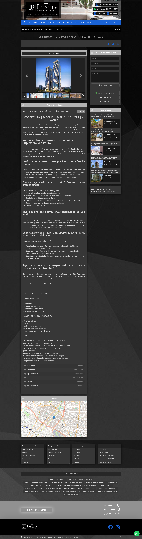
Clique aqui (95, 191)
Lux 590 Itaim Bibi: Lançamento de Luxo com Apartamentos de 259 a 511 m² (104, 157)
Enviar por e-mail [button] (105, 85)
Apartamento (52, 449)
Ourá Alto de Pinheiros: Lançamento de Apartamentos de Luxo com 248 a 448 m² (104, 171)
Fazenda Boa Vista (28, 449)
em (58, 479)
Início (25, 29)
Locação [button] (59, 22)
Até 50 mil (103, 449)
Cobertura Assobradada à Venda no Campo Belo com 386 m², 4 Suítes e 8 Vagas (103, 116)
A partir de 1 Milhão (106, 462)
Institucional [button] (32, 22)
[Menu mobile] (24, 22)
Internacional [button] (71, 22)
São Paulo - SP (39, 29)
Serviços (43, 22)
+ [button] (23, 403)
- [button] (23, 406)
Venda (31, 29)
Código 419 (58, 29)
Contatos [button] (89, 22)
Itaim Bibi (25, 452)
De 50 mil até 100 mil (106, 452)
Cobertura (49, 29)
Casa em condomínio (55, 452)
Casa (49, 459)
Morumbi (25, 462)
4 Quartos (77, 459)
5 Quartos (77, 462)
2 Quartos (77, 452)
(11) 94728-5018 (111, 4)
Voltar (117, 29)
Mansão (50, 462)
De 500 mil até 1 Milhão (107, 459)
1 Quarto (77, 449)
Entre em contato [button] (36, 510)
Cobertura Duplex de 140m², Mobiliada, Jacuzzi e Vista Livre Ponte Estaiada (104, 144)
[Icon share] (99, 13)
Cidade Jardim (26, 459)
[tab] (28, 53)
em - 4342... (53, 482)
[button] (27, 76)
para (90, 485)
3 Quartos (77, 455)
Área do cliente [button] (110, 22)
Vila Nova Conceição (28, 455)
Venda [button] (50, 22)
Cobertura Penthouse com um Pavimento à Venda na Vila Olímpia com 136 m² (104, 130)
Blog (82, 22)
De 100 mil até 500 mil (107, 455)
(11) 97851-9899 (111, 9)
